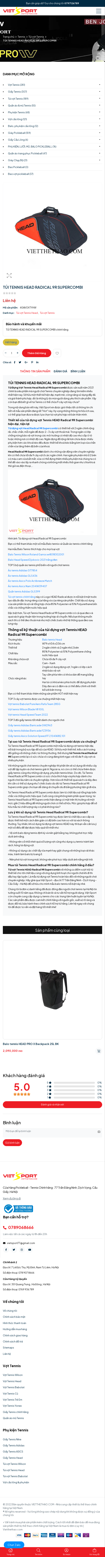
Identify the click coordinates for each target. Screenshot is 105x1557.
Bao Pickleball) (18, 167)
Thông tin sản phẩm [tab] (35, 371)
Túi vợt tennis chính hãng (21, 596)
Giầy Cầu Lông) (18, 139)
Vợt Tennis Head (12, 1381)
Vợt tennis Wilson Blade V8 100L (26, 709)
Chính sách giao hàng (15, 1335)
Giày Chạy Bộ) (17, 160)
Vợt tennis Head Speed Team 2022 (28, 714)
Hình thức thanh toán (14, 1323)
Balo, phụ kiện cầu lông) (23, 126)
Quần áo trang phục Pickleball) (27, 153)
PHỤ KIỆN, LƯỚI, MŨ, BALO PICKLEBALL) (32, 146)
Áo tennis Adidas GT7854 (22, 570)
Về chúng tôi (10, 1310)
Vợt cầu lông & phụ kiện (16, 1482)
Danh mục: (9, 312)
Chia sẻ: (7, 362)
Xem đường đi (12, 1198)
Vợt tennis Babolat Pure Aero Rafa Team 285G (34, 704)
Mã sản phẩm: (10, 307)
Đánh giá (60, 371)
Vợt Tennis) (16, 84)
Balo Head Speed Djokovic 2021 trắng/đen (32, 559)
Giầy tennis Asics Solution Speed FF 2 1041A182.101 (36, 735)
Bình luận (78, 371)
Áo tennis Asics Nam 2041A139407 (27, 586)
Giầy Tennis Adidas (13, 1445)
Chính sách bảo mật (14, 1316)
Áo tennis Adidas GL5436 (22, 575)
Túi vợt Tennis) (18, 98)
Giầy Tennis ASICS (13, 1451)
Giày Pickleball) (19, 132)
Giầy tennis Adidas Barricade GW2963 (30, 725)
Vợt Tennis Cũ (10, 1393)
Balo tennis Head (52, 639)
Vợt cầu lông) (17, 119)
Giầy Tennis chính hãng (15, 1412)
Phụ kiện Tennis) (19, 112)
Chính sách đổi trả (13, 1341)
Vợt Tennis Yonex (12, 1405)
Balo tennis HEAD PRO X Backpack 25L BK (31, 1044)
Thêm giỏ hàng (36, 353)
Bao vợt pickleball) (20, 173)
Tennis (21, 36)
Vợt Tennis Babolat (13, 1387)
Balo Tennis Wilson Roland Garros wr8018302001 (36, 554)
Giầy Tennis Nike (12, 1439)
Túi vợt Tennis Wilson (14, 1463)
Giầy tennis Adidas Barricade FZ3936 (29, 730)
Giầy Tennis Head (13, 1457)
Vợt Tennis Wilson (13, 1374)
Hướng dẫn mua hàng (15, 1329)
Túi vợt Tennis (36, 36)
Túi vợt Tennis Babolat (15, 1476)
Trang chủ (8, 36)
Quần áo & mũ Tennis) (22, 105)
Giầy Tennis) (17, 91)
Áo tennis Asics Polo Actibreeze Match (30, 580)
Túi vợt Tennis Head (27, 312)
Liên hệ (7, 1353)
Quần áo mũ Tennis (13, 1418)
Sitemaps (8, 1347)
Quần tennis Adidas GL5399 (24, 591)
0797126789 (71, 3)
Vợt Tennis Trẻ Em (12, 1399)
